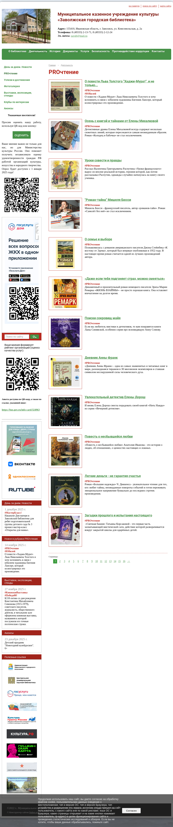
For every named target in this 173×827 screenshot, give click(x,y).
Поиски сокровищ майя (103, 318)
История (55, 51)
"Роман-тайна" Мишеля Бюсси (108, 200)
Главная (52, 65)
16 (124, 561)
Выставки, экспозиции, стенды (18, 94)
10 (96, 561)
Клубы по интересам (16, 102)
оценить (22, 135)
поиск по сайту (150, 6)
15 (119, 561)
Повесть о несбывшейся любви (109, 436)
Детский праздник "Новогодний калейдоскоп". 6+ (19, 645)
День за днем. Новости (18, 67)
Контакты (158, 51)
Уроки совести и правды (103, 160)
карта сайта (165, 6)
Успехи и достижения (17, 79)
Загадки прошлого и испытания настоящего (118, 515)
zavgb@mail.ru (79, 35)
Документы (70, 51)
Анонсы (8, 108)
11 (101, 561)
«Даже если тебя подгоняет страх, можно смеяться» (125, 278)
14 (115, 561)
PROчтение (10, 73)
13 (110, 561)
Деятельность (38, 51)
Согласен (131, 810)
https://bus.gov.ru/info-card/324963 (21, 409)
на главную (134, 6)
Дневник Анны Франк (101, 357)
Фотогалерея (12, 86)
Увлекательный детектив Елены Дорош (115, 397)
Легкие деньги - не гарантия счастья (113, 476)
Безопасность (101, 51)
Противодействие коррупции (130, 51)
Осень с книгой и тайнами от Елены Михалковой (121, 121)
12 (106, 561)
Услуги (84, 51)
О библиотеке (17, 51)
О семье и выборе (98, 239)
